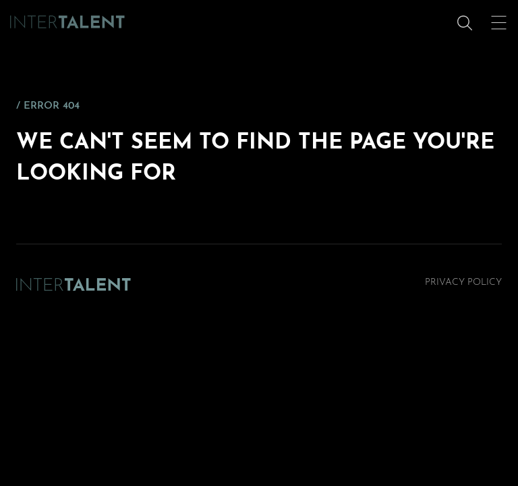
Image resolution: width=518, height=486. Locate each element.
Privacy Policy (463, 282)
